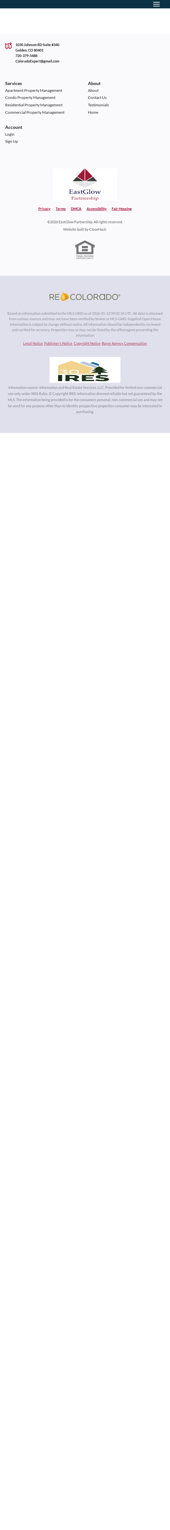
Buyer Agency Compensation (124, 343)
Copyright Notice (87, 343)
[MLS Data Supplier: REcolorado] (85, 296)
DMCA (76, 209)
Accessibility (97, 209)
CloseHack (97, 229)
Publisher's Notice (58, 343)
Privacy (44, 209)
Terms (61, 209)
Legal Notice (33, 343)
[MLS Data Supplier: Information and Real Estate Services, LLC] (85, 369)
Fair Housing (122, 209)
